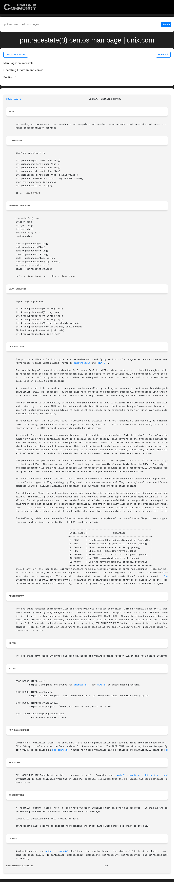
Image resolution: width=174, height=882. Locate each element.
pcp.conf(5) (59, 750)
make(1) (102, 685)
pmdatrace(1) (82, 363)
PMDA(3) (102, 363)
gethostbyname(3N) (56, 851)
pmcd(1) (134, 775)
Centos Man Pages (16, 54)
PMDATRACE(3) (14, 99)
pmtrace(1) (81, 685)
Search (166, 24)
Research (163, 54)
